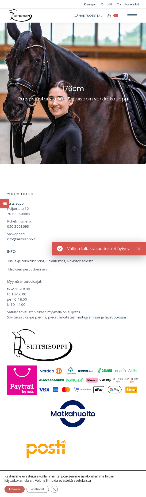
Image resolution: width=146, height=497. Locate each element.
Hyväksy (14, 489)
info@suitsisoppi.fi (21, 239)
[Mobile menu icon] (132, 16)
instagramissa (88, 317)
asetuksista (82, 480)
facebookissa (115, 317)
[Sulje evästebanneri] (54, 489)
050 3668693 (18, 226)
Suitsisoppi (15, 203)
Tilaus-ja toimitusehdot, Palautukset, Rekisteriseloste (50, 260)
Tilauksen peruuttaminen (27, 269)
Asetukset (37, 489)
